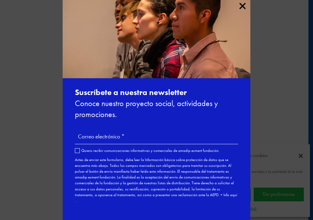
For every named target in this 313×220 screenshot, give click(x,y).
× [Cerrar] (242, 5)
